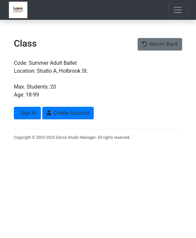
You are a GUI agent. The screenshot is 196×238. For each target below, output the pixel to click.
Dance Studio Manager (75, 137)
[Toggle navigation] (178, 10)
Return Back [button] (160, 44)
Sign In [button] (27, 113)
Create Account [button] (68, 113)
